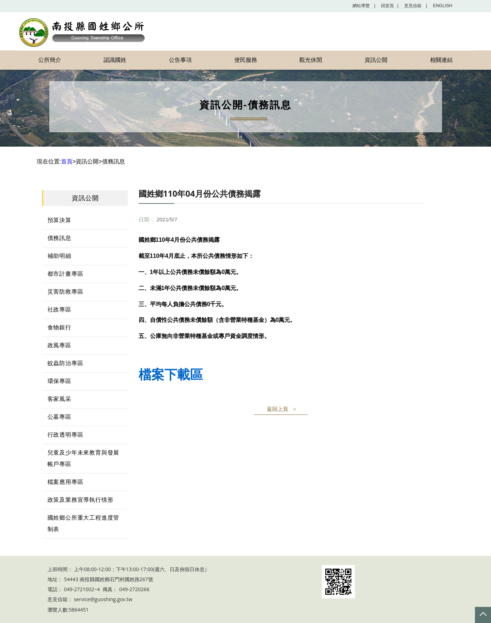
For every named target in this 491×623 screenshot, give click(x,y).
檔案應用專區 (65, 482)
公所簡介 (49, 60)
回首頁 (386, 6)
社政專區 (59, 309)
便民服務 (245, 60)
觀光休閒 (310, 60)
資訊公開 (376, 60)
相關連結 (441, 60)
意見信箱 (413, 6)
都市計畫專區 (65, 274)
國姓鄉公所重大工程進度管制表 (83, 523)
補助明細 (59, 256)
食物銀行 (59, 327)
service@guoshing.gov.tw (103, 599)
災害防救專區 (65, 292)
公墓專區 (59, 417)
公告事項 (180, 60)
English (442, 6)
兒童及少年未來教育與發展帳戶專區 (83, 458)
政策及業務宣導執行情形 (80, 500)
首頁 (66, 161)
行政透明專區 (65, 435)
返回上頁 (277, 409)
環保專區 (59, 381)
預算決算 (59, 220)
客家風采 (59, 399)
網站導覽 (358, 6)
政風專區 (59, 345)
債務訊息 (59, 238)
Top (483, 615)
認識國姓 (115, 60)
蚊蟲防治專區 (65, 363)
